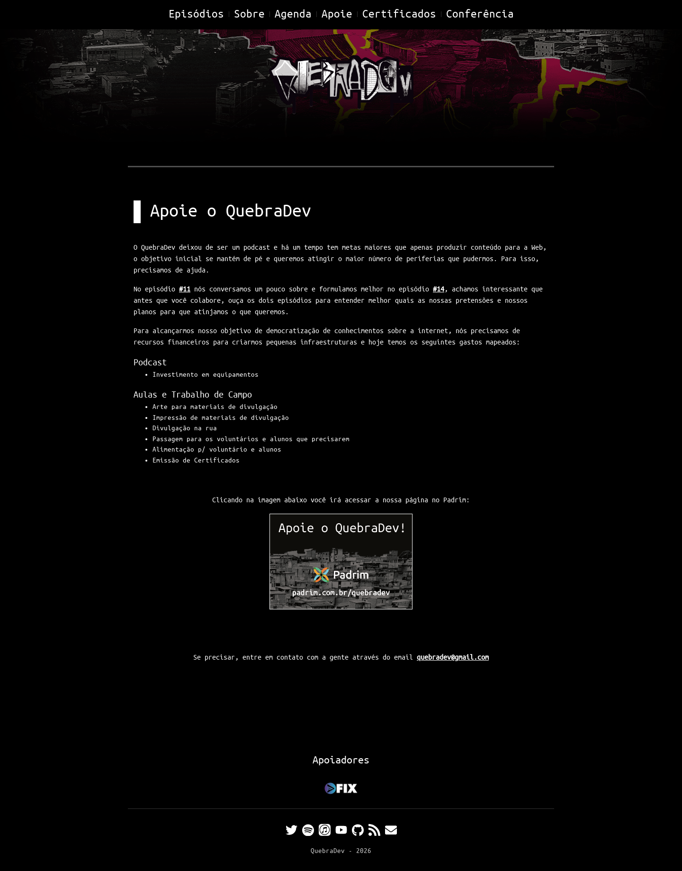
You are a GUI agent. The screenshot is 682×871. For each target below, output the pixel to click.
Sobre (249, 14)
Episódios (196, 14)
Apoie (337, 14)
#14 (438, 289)
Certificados (399, 14)
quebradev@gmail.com (453, 657)
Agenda (293, 14)
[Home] (341, 84)
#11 (184, 289)
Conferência (480, 14)
